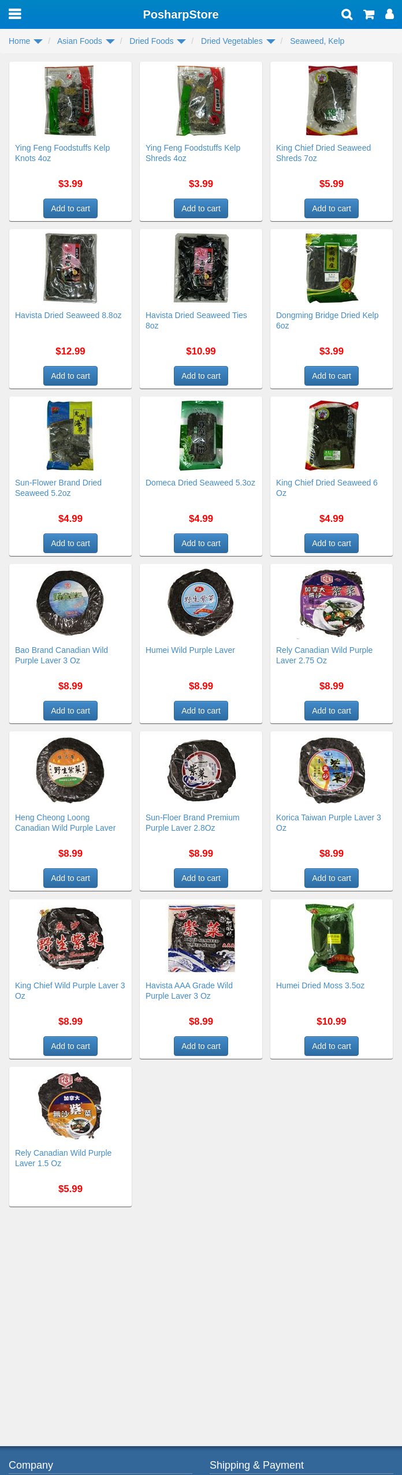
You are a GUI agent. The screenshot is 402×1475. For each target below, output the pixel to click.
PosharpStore (180, 14)
